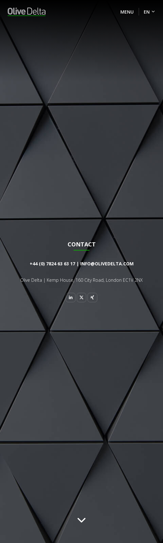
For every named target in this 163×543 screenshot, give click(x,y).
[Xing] (92, 297)
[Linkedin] (70, 297)
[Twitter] (81, 297)
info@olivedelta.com (107, 264)
